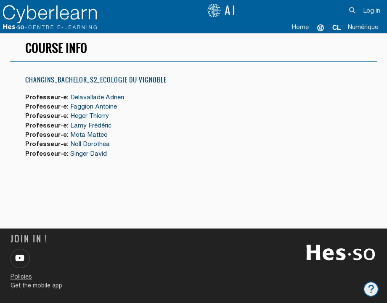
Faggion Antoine (93, 106)
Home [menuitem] (300, 27)
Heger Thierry (89, 115)
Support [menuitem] (320, 27)
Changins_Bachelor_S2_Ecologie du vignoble (96, 80)
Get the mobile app (36, 285)
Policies (21, 276)
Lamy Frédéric (90, 125)
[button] (352, 10)
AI (222, 10)
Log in (371, 10)
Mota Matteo (89, 134)
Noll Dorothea (90, 144)
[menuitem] (336, 27)
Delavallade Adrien (97, 97)
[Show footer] (371, 289)
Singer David (88, 153)
